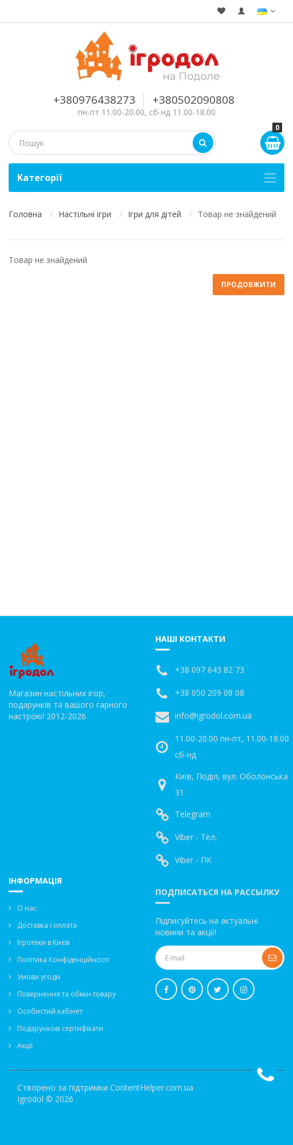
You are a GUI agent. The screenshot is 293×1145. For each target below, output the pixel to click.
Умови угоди (38, 977)
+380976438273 (94, 99)
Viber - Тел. (196, 837)
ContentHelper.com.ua (151, 1087)
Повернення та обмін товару (66, 994)
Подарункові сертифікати (60, 1028)
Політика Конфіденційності (63, 959)
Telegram (192, 814)
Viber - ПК (193, 859)
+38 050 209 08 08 (209, 692)
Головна (25, 214)
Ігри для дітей (154, 214)
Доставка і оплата (47, 925)
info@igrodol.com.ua (213, 715)
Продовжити (248, 284)
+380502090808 (194, 99)
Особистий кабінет (50, 1011)
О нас (27, 908)
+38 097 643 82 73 (209, 669)
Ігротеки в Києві (43, 942)
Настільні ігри (84, 214)
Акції (25, 1045)
